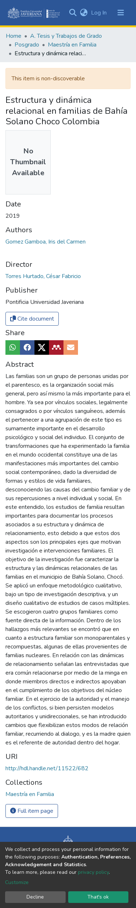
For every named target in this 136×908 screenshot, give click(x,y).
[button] (84, 12)
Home (13, 36)
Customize (17, 882)
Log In (99, 13)
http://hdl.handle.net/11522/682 (46, 768)
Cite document (32, 319)
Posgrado (27, 45)
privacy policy (93, 872)
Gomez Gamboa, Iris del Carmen (45, 242)
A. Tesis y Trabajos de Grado (66, 36)
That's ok (98, 896)
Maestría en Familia (72, 45)
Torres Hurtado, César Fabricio (43, 276)
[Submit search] (73, 12)
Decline (35, 896)
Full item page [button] (31, 811)
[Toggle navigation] (121, 13)
